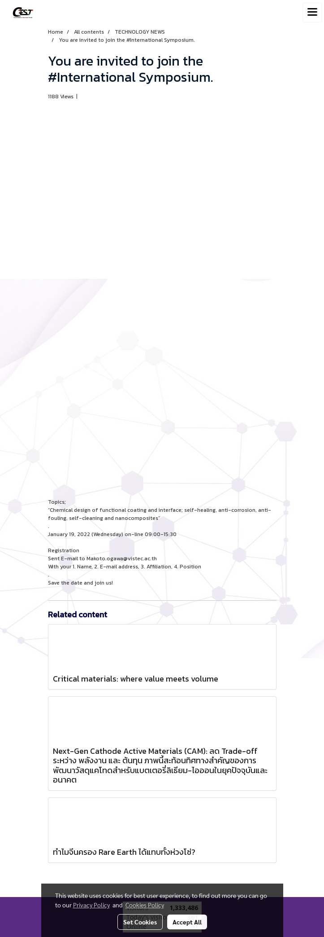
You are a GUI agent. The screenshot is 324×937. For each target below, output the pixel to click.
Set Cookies (140, 922)
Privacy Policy (91, 905)
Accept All (187, 922)
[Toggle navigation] (312, 12)
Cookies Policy (144, 905)
